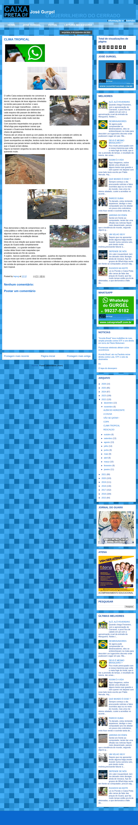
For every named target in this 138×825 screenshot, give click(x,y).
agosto (107, 442)
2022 (104, 399)
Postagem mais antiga (79, 356)
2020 (104, 478)
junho (106, 450)
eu (99, 364)
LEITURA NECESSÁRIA (78, 25)
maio (106, 454)
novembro (108, 407)
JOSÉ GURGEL (32, 25)
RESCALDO (108, 430)
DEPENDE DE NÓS (118, 251)
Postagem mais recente (16, 356)
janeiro (107, 469)
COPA (106, 422)
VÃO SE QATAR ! (111, 418)
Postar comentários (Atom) (51, 365)
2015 (104, 498)
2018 (104, 486)
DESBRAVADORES (117, 121)
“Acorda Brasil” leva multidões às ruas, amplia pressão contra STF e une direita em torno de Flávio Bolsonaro (116, 340)
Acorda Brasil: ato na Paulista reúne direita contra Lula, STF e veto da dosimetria (114, 356)
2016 (104, 494)
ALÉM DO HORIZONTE (114, 410)
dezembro (108, 403)
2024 (104, 392)
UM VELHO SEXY (117, 234)
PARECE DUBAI (116, 198)
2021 (104, 474)
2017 (104, 490)
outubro (107, 434)
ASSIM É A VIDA (116, 160)
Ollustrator (81, 820)
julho (106, 446)
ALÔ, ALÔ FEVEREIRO (119, 102)
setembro (108, 438)
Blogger (102, 820)
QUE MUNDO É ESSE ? (120, 179)
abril (106, 458)
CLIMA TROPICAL (111, 426)
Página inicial (48, 356)
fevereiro (108, 466)
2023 (104, 396)
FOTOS (52, 25)
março (107, 462)
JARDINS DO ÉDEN (118, 215)
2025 (104, 388)
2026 (104, 384)
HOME (11, 25)
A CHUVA (107, 414)
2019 (104, 482)
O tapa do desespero (107, 368)
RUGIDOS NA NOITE (118, 268)
